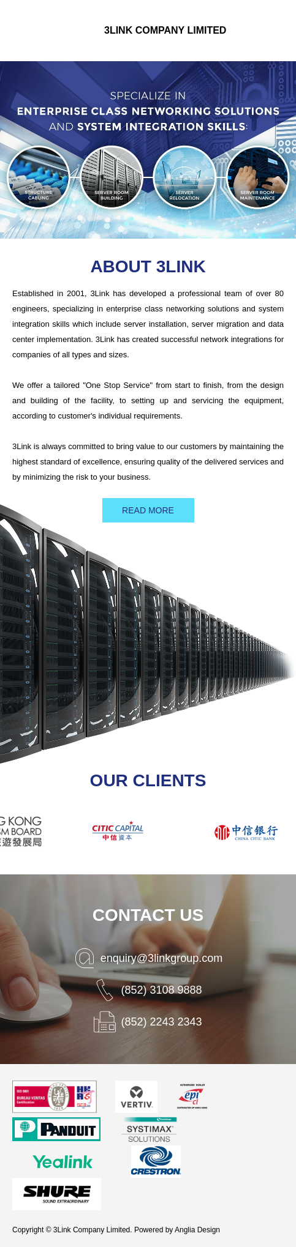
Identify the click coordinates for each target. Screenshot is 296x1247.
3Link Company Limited (165, 30)
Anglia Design (197, 1230)
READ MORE (148, 510)
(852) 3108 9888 (161, 990)
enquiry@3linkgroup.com (161, 958)
